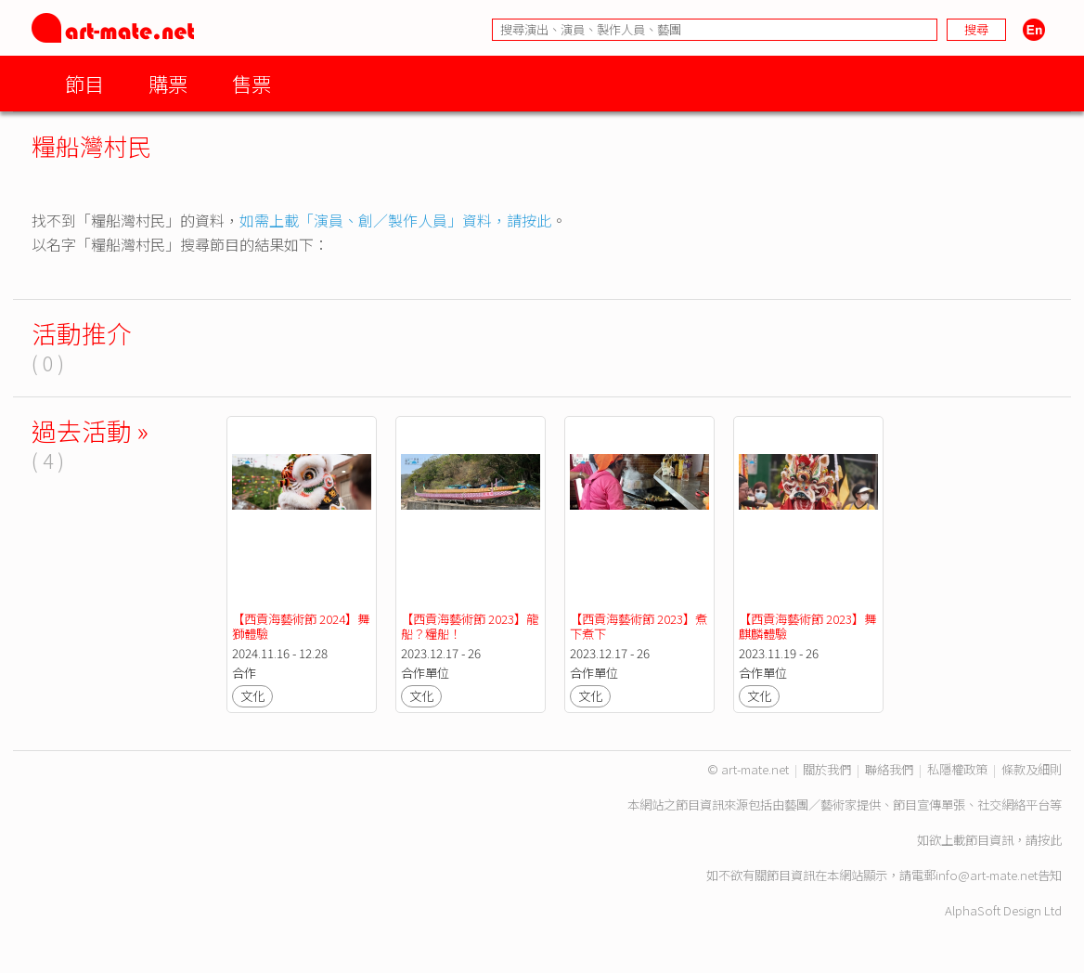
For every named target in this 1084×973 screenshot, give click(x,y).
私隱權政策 (957, 769)
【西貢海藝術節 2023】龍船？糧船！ (469, 626)
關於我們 (827, 769)
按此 (1050, 840)
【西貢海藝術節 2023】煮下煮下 (638, 626)
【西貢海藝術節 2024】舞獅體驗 (300, 626)
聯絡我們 (889, 769)
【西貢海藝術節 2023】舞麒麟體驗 (807, 626)
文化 (252, 696)
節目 (84, 83)
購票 (167, 83)
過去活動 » (90, 430)
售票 (251, 83)
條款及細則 (1031, 769)
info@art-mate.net (987, 875)
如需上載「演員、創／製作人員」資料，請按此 (395, 220)
